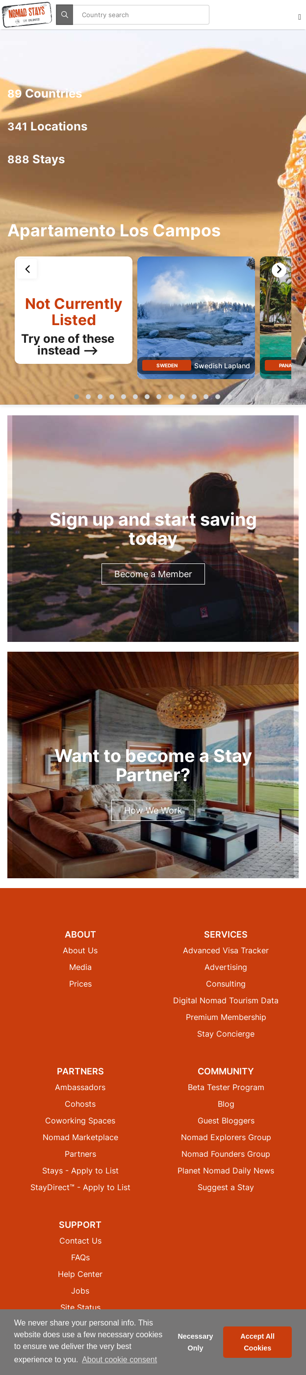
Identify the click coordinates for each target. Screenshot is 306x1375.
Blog (226, 1104)
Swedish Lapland (222, 365)
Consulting (226, 984)
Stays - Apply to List (80, 1170)
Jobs (80, 1291)
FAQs (80, 1257)
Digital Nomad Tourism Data (226, 1000)
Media (80, 967)
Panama (289, 365)
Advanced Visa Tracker (226, 950)
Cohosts (80, 1104)
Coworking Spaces (80, 1120)
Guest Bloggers (226, 1120)
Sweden (167, 365)
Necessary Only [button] (195, 1342)
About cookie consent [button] (119, 1359)
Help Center (80, 1274)
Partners (80, 1154)
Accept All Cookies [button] (257, 1342)
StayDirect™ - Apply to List (80, 1187)
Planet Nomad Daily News (226, 1170)
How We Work (153, 810)
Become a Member (153, 574)
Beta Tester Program (226, 1087)
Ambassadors (80, 1087)
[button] (76, 397)
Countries (44, 93)
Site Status (80, 1307)
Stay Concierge (226, 1034)
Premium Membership (226, 1017)
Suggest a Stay (226, 1187)
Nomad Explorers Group (226, 1137)
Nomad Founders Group (225, 1154)
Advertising (225, 967)
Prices (80, 984)
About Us (80, 950)
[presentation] (27, 269)
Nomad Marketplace (80, 1137)
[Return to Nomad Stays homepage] (26, 15)
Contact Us (80, 1241)
